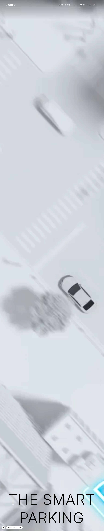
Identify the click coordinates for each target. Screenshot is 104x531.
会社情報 (60, 5)
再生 (3, 527)
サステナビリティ (92, 5)
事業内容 (68, 5)
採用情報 (82, 5)
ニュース (75, 5)
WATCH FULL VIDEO (15, 527)
